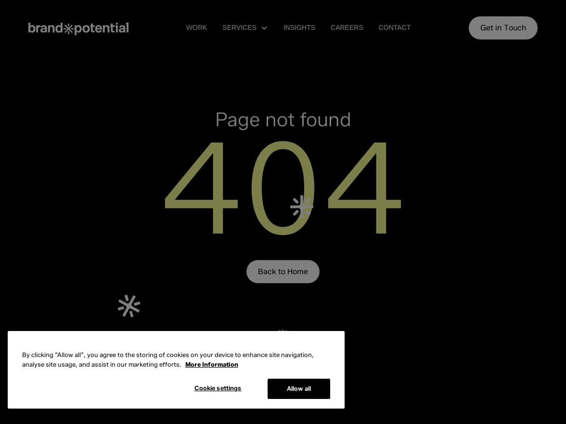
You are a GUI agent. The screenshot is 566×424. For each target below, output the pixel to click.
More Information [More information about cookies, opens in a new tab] (211, 364)
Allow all (299, 388)
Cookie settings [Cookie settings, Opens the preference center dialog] (218, 388)
